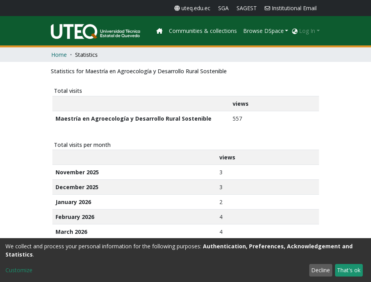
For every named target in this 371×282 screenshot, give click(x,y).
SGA (223, 8)
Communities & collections (254, 30)
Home (59, 54)
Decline (320, 270)
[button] (294, 31)
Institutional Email (291, 8)
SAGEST (247, 8)
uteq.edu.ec (192, 8)
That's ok (348, 270)
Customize (18, 270)
